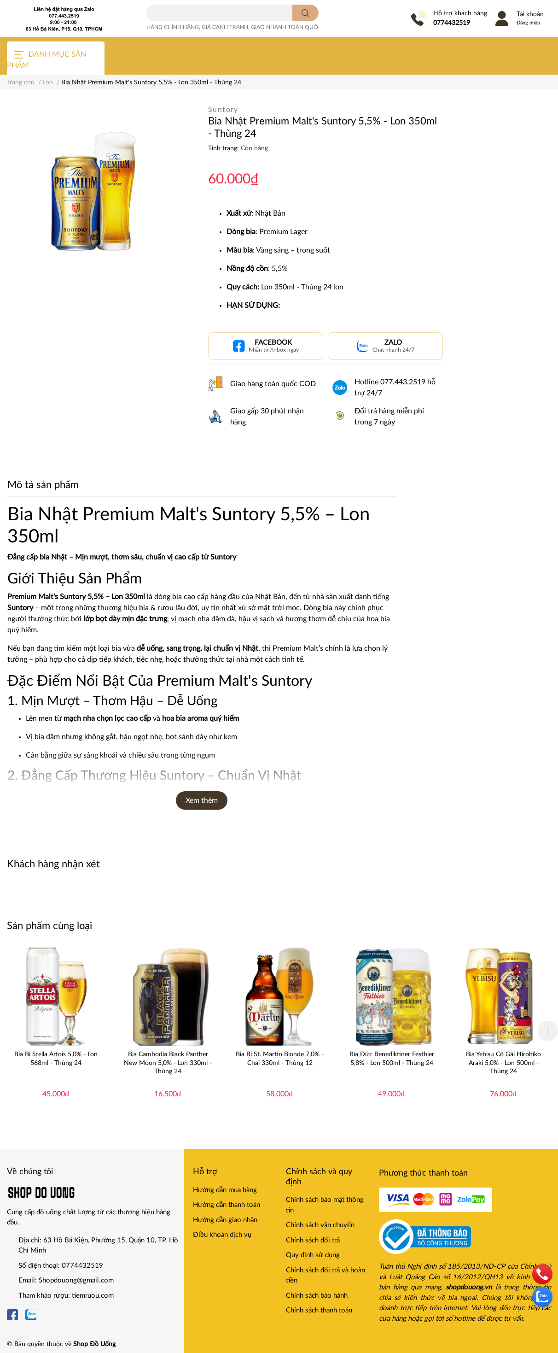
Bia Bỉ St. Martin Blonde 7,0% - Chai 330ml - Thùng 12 (280, 1058)
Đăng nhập (528, 22)
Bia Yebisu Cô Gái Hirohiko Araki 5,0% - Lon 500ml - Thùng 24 (503, 1062)
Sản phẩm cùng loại (49, 926)
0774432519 (451, 23)
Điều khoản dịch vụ (222, 1234)
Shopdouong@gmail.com (76, 1280)
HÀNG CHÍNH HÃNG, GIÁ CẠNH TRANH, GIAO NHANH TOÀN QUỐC (234, 27)
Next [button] (548, 1031)
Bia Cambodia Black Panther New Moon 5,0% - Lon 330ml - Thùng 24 (168, 1062)
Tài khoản (530, 14)
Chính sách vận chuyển (320, 1225)
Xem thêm (202, 800)
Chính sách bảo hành (317, 1295)
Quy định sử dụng (313, 1255)
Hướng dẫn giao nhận (225, 1220)
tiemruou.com (93, 1295)
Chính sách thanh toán (319, 1310)
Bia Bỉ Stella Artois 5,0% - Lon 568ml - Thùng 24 (56, 1058)
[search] (305, 13)
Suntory (223, 109)
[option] (56, 1031)
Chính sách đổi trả (313, 1240)
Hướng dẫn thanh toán (226, 1204)
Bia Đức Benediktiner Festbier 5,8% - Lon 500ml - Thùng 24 (391, 1058)
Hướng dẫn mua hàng (225, 1190)
